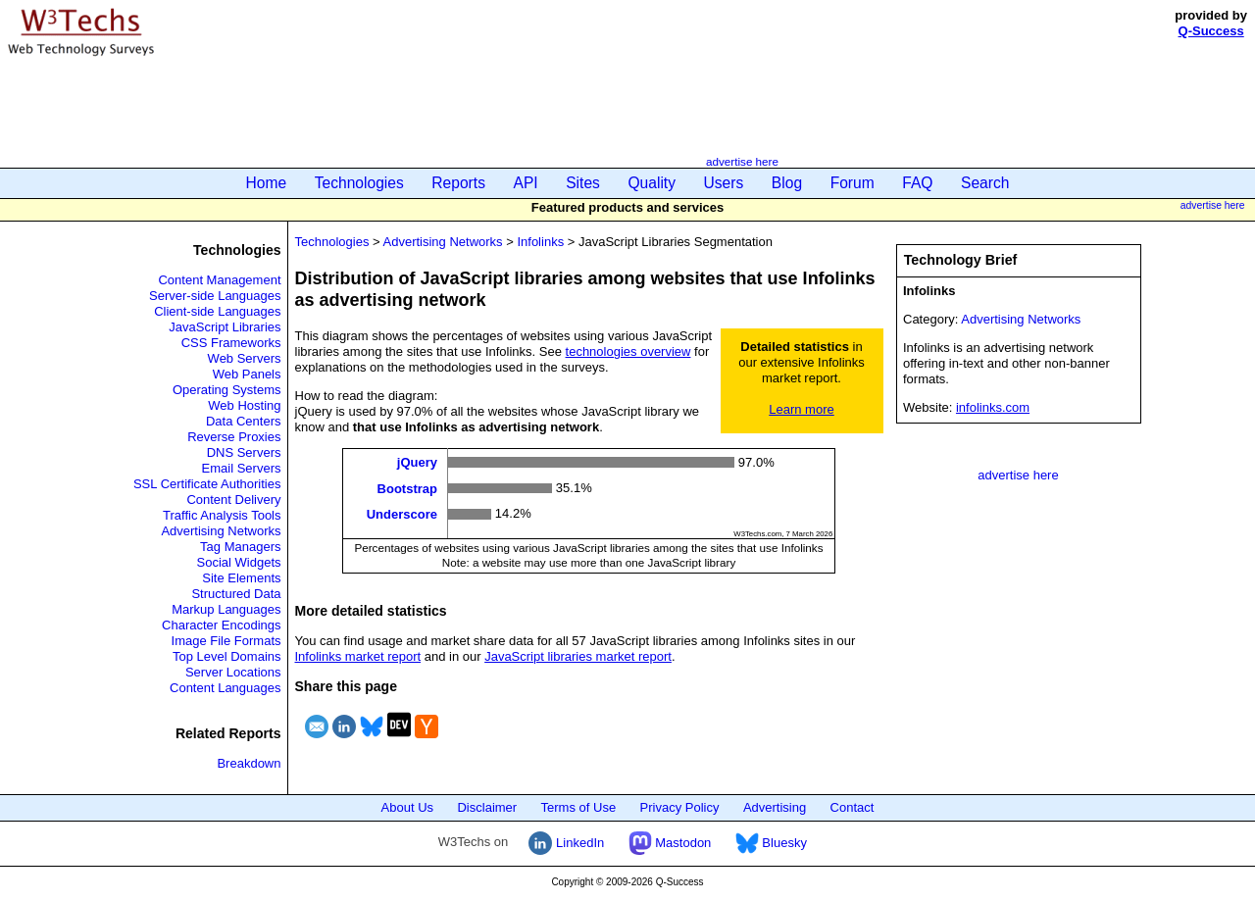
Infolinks (540, 241)
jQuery (417, 462)
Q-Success (1211, 31)
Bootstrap (407, 487)
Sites (583, 183)
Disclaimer (487, 807)
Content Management (219, 280)
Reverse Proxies (233, 436)
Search (985, 183)
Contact (852, 807)
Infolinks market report (358, 656)
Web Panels (247, 374)
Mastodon (670, 842)
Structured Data (235, 593)
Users (724, 183)
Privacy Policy (680, 807)
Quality (652, 183)
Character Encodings (221, 625)
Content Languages (225, 687)
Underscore (402, 514)
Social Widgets (239, 562)
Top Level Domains (227, 656)
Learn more (801, 409)
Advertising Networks (220, 531)
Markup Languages (226, 609)
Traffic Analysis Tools (221, 515)
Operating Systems (227, 389)
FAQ (917, 183)
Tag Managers (240, 546)
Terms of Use (579, 807)
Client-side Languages (217, 311)
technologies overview (628, 351)
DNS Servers (244, 452)
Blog (787, 183)
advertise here (742, 161)
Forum (852, 183)
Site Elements (241, 578)
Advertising (774, 807)
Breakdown (248, 763)
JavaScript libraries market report (578, 656)
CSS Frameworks (231, 342)
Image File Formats (226, 640)
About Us (407, 807)
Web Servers (244, 358)
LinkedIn (566, 842)
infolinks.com (992, 407)
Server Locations (233, 672)
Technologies (359, 183)
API (526, 183)
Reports (458, 183)
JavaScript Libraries (224, 327)
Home (266, 183)
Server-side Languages (214, 295)
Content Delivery (233, 499)
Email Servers (241, 468)
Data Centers (243, 421)
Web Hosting (244, 405)
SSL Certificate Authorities (207, 483)
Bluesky (771, 842)
